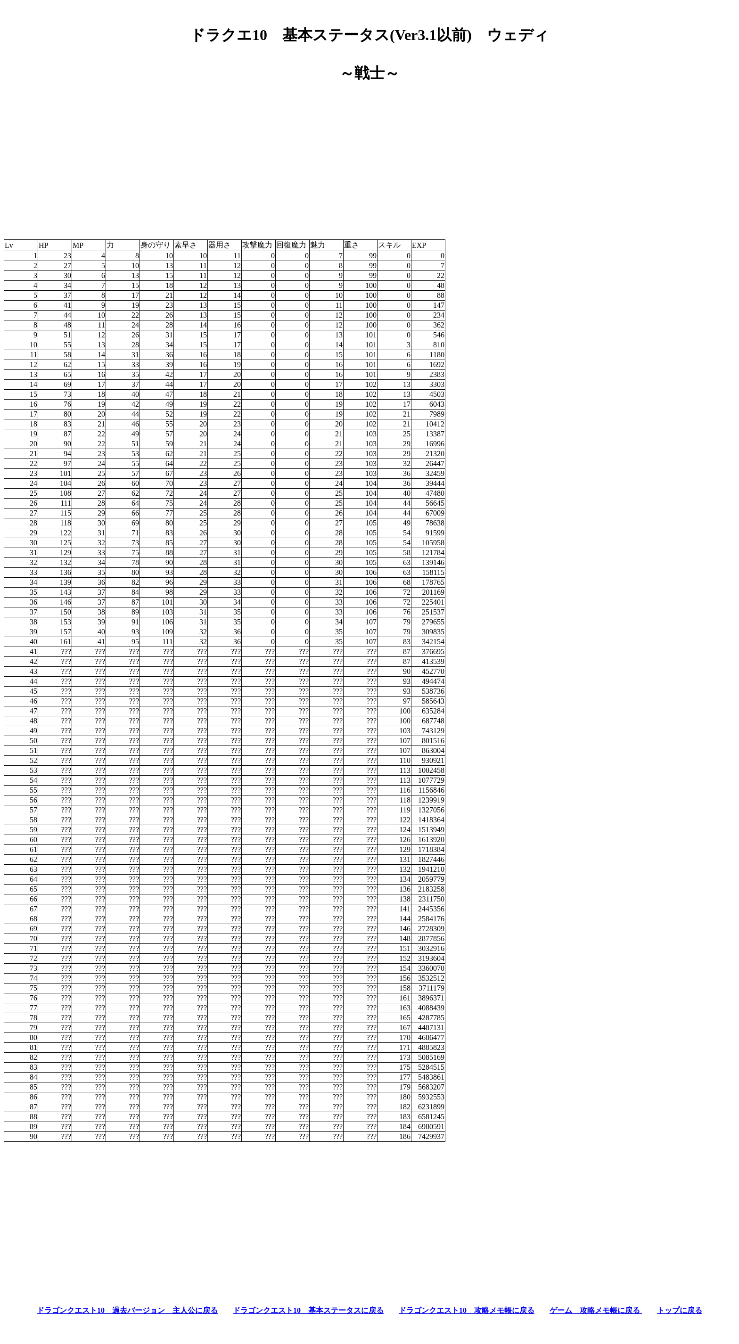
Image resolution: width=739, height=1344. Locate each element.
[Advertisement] (369, 157)
